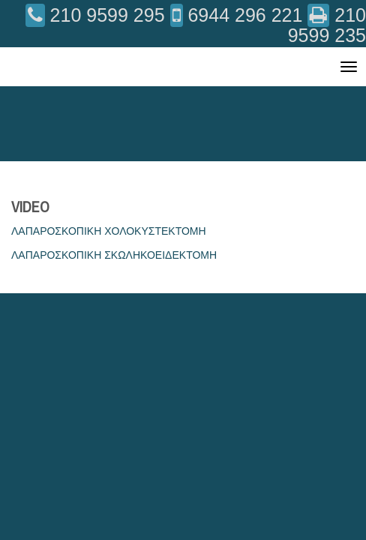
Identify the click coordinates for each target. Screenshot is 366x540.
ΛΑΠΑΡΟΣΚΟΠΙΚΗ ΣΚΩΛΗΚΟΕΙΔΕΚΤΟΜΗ (114, 255)
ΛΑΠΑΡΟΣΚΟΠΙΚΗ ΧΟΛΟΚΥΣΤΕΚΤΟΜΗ (108, 231)
